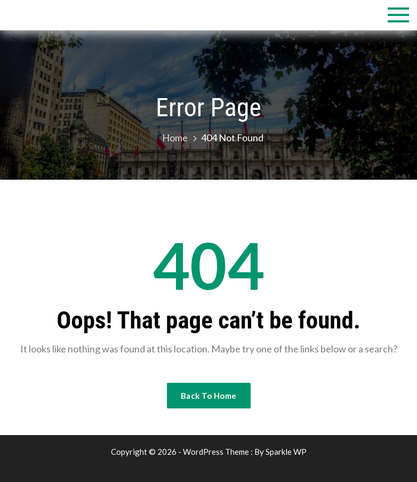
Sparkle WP (286, 451)
